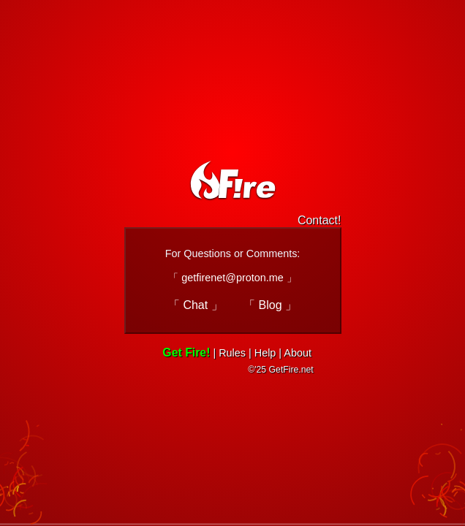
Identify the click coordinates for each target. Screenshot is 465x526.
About (297, 353)
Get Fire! (186, 352)
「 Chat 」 (195, 305)
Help (265, 353)
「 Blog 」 (270, 305)
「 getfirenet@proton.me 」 (232, 277)
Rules (232, 353)
